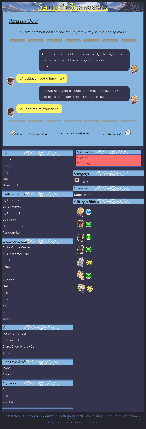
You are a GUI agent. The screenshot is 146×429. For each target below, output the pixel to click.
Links (6, 178)
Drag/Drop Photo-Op (18, 346)
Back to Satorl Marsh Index (72, 133)
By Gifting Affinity (15, 212)
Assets (7, 374)
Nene (6, 305)
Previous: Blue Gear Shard (33, 134)
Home (6, 159)
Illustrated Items (14, 225)
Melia (6, 286)
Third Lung (83, 163)
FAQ (5, 172)
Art (4, 389)
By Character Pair (15, 253)
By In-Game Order (16, 247)
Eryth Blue (83, 157)
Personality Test (14, 333)
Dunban (8, 279)
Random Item (12, 232)
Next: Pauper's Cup (113, 134)
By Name (9, 219)
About (6, 165)
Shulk (6, 260)
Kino (5, 312)
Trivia (6, 352)
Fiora (6, 299)
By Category (11, 206)
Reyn (6, 266)
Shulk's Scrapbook (73, 7)
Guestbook (10, 185)
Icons (6, 367)
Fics (5, 395)
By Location (11, 200)
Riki (5, 292)
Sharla (7, 273)
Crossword (10, 339)
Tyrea (6, 318)
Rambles (9, 402)
